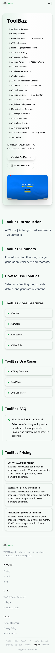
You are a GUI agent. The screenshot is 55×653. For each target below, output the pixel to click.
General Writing (16, 38)
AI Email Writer (16, 62)
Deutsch (45, 645)
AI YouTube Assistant (19, 128)
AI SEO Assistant (33, 85)
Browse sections (21, 165)
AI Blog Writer (36, 38)
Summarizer (15, 137)
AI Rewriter (37, 95)
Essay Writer (38, 132)
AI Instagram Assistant (19, 114)
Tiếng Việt (45, 641)
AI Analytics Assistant (19, 57)
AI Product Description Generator (24, 81)
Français (27, 645)
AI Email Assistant (17, 95)
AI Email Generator (18, 66)
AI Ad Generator (17, 76)
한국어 (16, 641)
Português (34, 641)
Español (24, 641)
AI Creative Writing (18, 52)
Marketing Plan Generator (21, 109)
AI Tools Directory (17, 43)
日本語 (8, 641)
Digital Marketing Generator (22, 104)
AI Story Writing (36, 62)
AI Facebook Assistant (19, 123)
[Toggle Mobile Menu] (49, 3)
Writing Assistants (17, 33)
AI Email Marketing (18, 90)
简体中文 (18, 645)
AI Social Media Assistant (20, 99)
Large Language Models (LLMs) (23, 48)
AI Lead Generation (18, 118)
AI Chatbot (14, 85)
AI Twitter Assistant (18, 132)
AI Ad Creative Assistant (20, 71)
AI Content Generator (19, 29)
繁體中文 (9, 645)
